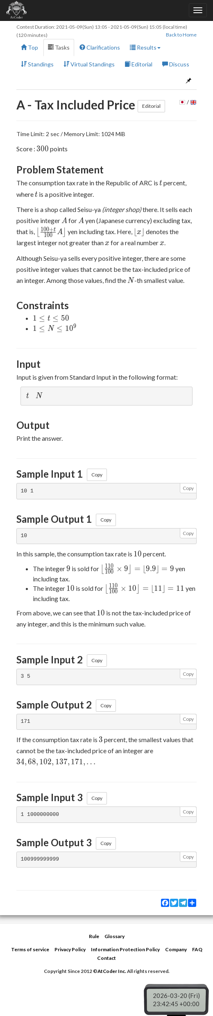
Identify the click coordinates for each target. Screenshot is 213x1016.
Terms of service (30, 949)
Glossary (114, 936)
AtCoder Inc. (111, 971)
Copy (96, 475)
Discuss (175, 64)
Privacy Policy (70, 949)
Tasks (59, 47)
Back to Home (181, 35)
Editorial (138, 64)
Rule (94, 936)
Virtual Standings (89, 64)
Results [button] (145, 47)
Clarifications (99, 47)
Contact (106, 958)
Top (29, 47)
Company (176, 949)
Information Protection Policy (125, 949)
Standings (37, 64)
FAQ (197, 949)
